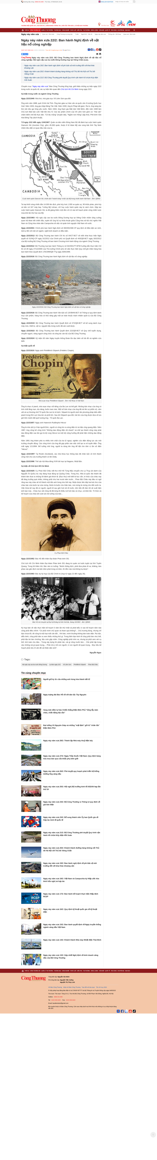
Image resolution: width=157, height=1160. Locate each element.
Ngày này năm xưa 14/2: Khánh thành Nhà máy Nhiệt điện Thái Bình (72, 940)
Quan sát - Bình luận (48, 34)
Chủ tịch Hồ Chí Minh (69, 89)
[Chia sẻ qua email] (97, 54)
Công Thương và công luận (64, 34)
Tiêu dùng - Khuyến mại (117, 30)
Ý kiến (77, 34)
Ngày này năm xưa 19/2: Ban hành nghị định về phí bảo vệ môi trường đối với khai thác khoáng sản (59, 67)
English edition (107, 2)
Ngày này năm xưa (30, 34)
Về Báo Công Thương (55, 987)
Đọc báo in (40, 25)
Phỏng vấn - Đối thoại (114, 34)
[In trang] (100, 54)
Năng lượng (94, 30)
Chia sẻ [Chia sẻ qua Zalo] (25, 54)
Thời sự (27, 30)
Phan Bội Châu (93, 664)
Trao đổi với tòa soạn (88, 987)
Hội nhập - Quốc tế (104, 30)
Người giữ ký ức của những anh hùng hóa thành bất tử (66, 679)
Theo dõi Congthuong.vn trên (53, 50)
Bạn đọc (127, 30)
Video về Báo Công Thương (72, 987)
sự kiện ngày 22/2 (55, 664)
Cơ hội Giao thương (81, 25)
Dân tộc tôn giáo (68, 25)
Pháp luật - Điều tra (76, 30)
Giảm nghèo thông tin (53, 25)
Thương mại (57, 30)
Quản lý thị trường (47, 30)
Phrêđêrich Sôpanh (80, 664)
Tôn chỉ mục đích (101, 987)
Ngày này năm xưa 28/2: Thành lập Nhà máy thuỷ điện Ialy (68, 741)
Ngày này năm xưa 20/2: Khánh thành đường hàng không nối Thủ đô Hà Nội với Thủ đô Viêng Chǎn (59, 72)
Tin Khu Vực (103, 24)
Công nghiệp (65, 30)
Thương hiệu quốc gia (28, 25)
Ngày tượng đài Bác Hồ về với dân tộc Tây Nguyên (64, 695)
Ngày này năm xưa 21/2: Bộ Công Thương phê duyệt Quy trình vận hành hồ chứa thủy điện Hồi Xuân (61, 79)
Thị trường (86, 30)
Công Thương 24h (35, 30)
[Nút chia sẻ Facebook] (36, 54)
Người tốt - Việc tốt (86, 34)
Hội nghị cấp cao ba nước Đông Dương (34, 664)
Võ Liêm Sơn (67, 664)
